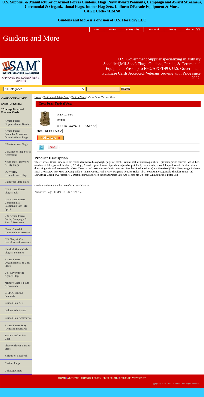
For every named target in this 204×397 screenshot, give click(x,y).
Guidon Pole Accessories (18, 317)
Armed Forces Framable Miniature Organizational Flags (16, 134)
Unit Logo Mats (13, 370)
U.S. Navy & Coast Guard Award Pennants (18, 241)
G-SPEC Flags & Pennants (14, 294)
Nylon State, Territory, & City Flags (17, 163)
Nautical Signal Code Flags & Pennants (16, 251)
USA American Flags (16, 144)
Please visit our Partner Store (17, 347)
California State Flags (17, 181)
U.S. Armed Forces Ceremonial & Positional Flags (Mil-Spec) (16, 204)
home (96, 29)
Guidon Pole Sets (14, 302)
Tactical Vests (79, 97)
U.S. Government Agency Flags (14, 274)
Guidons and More (31, 38)
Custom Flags (12, 363)
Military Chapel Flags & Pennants (17, 284)
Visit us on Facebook (16, 355)
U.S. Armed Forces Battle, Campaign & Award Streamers (16, 219)
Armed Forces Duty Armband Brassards (16, 327)
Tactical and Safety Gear (56, 97)
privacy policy (132, 29)
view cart (190, 29)
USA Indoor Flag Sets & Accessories (18, 153)
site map (172, 29)
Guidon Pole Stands (15, 310)
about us (112, 29)
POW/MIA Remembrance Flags (16, 173)
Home (37, 97)
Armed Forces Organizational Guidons (18, 122)
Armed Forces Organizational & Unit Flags (17, 262)
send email (154, 29)
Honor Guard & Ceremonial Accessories (18, 231)
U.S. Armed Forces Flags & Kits (15, 191)
